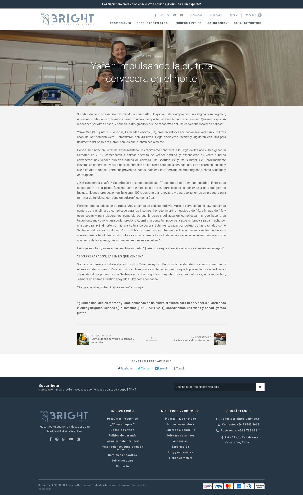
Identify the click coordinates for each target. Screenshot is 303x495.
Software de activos (180, 435)
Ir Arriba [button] (151, 339)
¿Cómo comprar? (122, 424)
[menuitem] (156, 15)
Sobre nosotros (122, 460)
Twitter (144, 368)
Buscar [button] (196, 15)
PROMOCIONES (120, 23)
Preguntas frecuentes (122, 418)
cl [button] (234, 15)
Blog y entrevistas (180, 452)
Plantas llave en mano (180, 418)
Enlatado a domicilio (180, 430)
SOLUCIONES (217, 23)
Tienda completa (181, 458)
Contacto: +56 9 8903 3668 (238, 424)
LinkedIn (161, 368)
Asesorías (180, 441)
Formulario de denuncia (123, 441)
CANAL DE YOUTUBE (248, 23)
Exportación (180, 446)
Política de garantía (122, 435)
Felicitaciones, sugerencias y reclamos (122, 448)
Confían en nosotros (122, 455)
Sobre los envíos (122, 430)
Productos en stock (153, 23)
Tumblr (179, 368)
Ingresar (216, 15)
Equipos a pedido (188, 23)
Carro (253, 15)
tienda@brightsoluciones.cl (238, 418)
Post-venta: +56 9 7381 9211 (238, 430)
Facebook (125, 368)
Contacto (122, 466)
